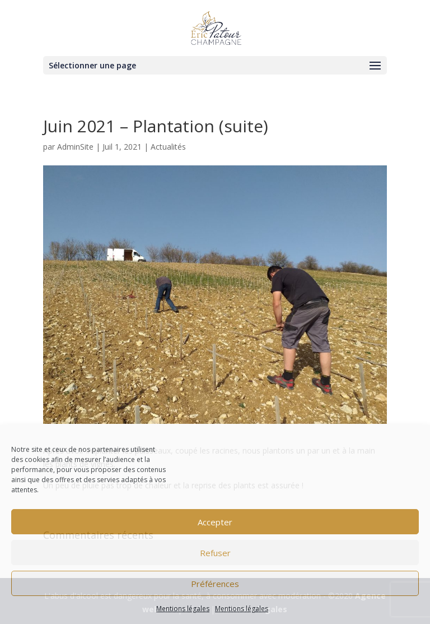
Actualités (168, 146)
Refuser (215, 552)
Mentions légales (182, 608)
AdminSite (75, 146)
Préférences (215, 583)
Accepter (215, 522)
